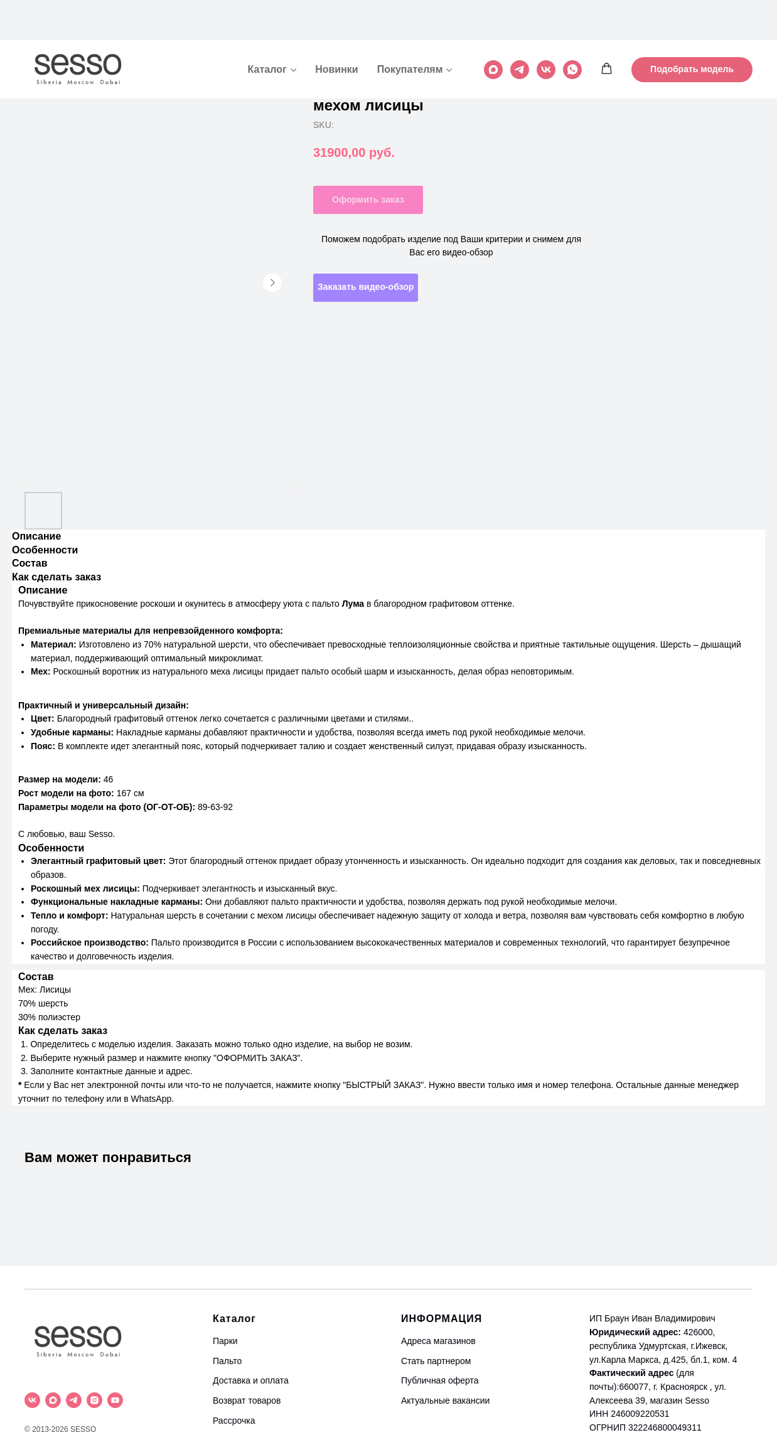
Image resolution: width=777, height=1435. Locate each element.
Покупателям (410, 29)
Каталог (267, 29)
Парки (225, 1341)
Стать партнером (436, 1361)
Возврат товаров (247, 1400)
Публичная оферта (440, 1380)
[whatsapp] (572, 29)
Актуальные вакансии (445, 1400)
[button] (607, 29)
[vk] (546, 29)
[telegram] (519, 29)
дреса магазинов (441, 1341)
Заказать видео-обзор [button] (366, 287)
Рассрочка (234, 1421)
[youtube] (115, 1400)
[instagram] (94, 1400)
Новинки (336, 29)
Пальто (227, 1361)
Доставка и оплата (251, 1380)
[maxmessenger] (493, 29)
